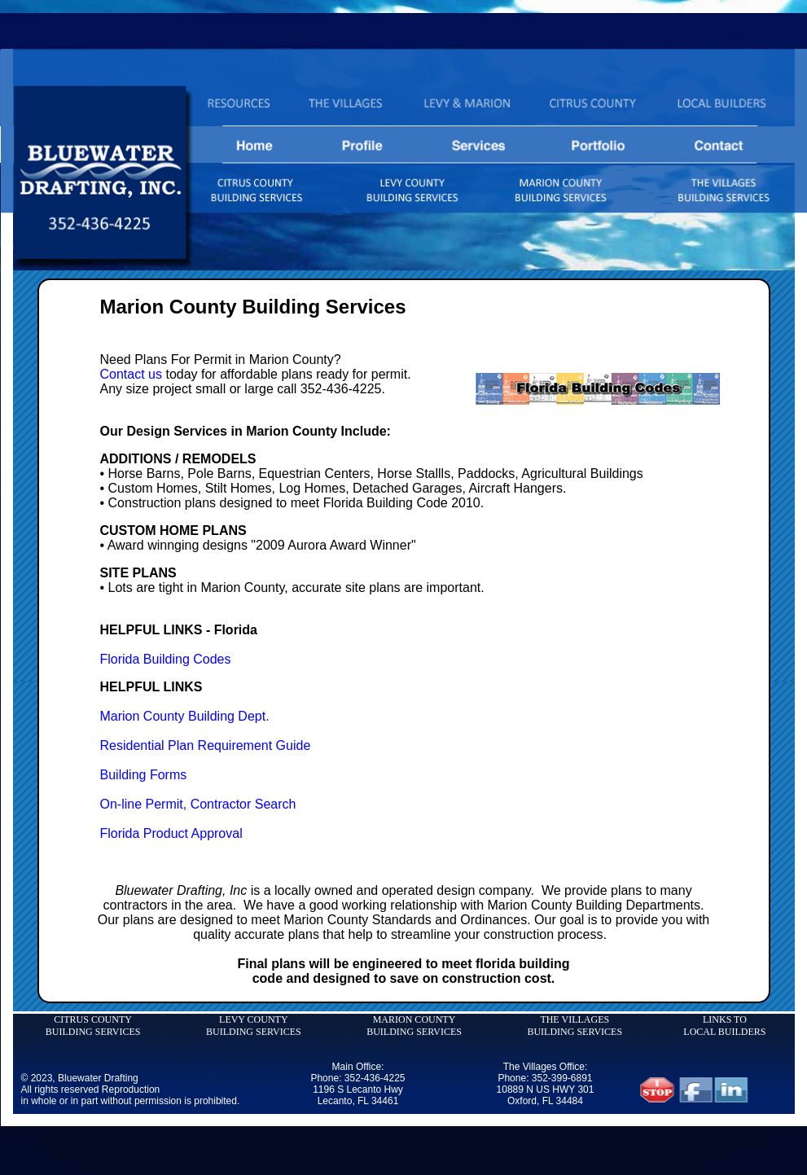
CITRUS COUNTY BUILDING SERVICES (93, 1025)
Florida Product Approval (171, 833)
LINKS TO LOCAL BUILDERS (724, 1025)
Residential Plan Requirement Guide (205, 745)
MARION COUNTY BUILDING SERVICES (414, 1025)
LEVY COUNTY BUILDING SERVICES (253, 1025)
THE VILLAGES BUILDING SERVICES (574, 1025)
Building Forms (143, 775)
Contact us (131, 374)
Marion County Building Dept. (185, 716)
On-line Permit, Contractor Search (198, 804)
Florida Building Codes (165, 659)
